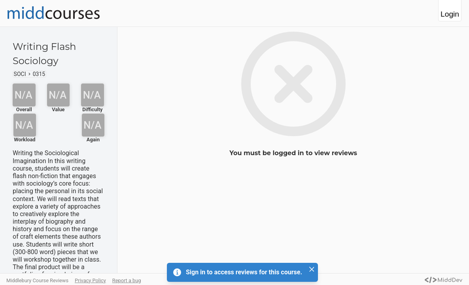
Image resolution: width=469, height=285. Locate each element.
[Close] (311, 269)
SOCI (20, 74)
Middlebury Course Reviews (37, 280)
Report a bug (126, 280)
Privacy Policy (90, 280)
